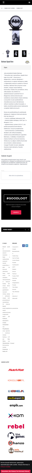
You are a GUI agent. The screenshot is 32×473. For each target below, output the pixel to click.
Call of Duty (15, 258)
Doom (14, 271)
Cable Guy (19, 8)
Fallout (14, 273)
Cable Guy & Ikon (9, 8)
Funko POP (15, 276)
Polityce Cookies (5, 466)
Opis (5, 67)
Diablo (14, 269)
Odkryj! (16, 212)
